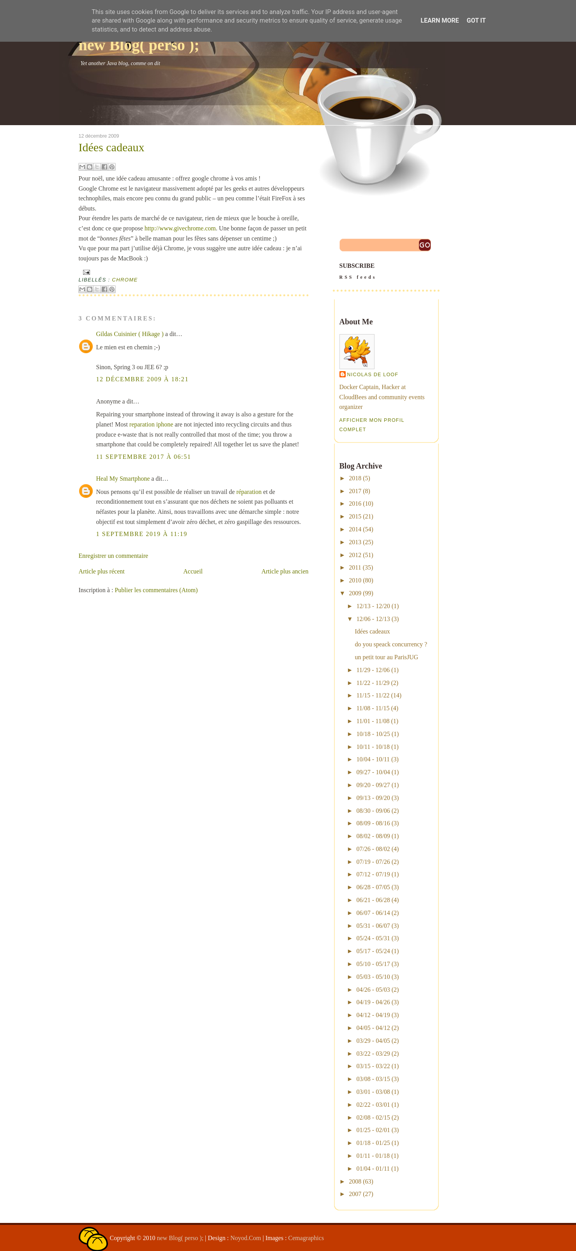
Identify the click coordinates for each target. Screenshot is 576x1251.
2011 (355, 567)
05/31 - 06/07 (373, 925)
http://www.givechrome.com (180, 228)
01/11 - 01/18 (373, 1155)
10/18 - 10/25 (373, 734)
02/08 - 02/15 (373, 1117)
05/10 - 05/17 (373, 964)
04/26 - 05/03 (373, 989)
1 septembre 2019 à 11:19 (141, 534)
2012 (355, 555)
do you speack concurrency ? (391, 644)
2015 (355, 516)
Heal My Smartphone (123, 478)
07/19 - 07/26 (373, 861)
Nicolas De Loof (373, 374)
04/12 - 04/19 (373, 1015)
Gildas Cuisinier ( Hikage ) (130, 334)
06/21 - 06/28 (373, 900)
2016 (355, 503)
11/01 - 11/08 (372, 721)
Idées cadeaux (112, 147)
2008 (355, 1181)
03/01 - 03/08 (373, 1091)
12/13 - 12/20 (373, 606)
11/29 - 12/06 (373, 670)
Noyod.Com (245, 1238)
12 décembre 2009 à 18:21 (142, 379)
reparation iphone (151, 424)
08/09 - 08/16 (373, 823)
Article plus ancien (285, 571)
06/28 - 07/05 (373, 887)
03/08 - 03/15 (373, 1079)
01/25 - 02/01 (373, 1130)
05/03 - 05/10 (373, 976)
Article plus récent (102, 571)
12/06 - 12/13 (373, 619)
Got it (476, 20)
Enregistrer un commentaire (113, 555)
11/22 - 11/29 (372, 682)
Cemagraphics (306, 1238)
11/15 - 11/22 (372, 695)
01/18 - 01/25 (373, 1143)
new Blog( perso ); (139, 45)
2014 (355, 529)
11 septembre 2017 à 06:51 (143, 456)
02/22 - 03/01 (373, 1104)
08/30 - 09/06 (373, 810)
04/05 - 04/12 (373, 1028)
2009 (355, 593)
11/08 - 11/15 (372, 708)
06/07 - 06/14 (373, 912)
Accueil (193, 571)
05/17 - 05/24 (373, 951)
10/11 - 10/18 (373, 746)
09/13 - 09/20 (373, 797)
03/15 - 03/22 (373, 1066)
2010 (355, 580)
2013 (355, 542)
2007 (355, 1194)
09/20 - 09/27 (373, 785)
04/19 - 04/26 (373, 1002)
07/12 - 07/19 (373, 874)
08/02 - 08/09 (373, 836)
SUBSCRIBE (386, 272)
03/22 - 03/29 (373, 1053)
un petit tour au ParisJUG (386, 657)
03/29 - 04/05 (373, 1040)
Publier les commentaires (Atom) (156, 590)
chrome (125, 280)
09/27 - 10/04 (373, 772)
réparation (248, 491)
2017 (355, 491)
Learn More (440, 20)
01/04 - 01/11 (373, 1168)
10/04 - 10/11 (373, 759)
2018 (355, 478)
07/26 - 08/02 (373, 849)
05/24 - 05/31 (373, 938)
